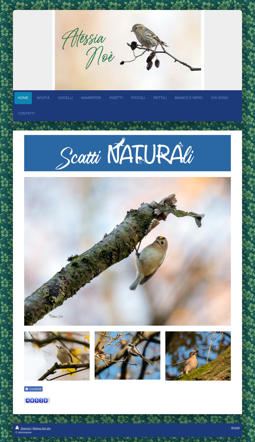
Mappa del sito (42, 428)
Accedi (235, 427)
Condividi (33, 389)
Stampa (23, 428)
